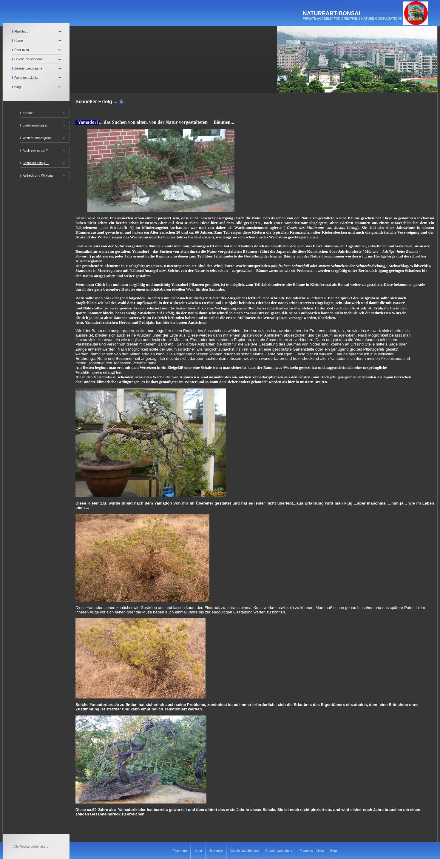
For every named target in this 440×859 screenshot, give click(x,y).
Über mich (21, 50)
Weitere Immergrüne (37, 138)
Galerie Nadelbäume (29, 59)
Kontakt (28, 113)
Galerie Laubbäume (28, 68)
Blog (17, 87)
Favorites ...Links (26, 77)
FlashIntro (21, 31)
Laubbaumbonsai (35, 125)
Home (18, 40)
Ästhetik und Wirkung (38, 175)
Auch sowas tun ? (35, 150)
